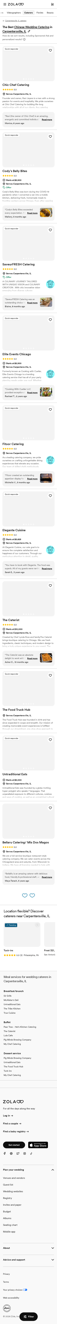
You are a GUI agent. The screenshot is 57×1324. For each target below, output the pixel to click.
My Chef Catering (12, 1044)
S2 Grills (7, 996)
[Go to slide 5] (33, 79)
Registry (7, 1198)
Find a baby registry (16, 1131)
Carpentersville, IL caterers (14, 21)
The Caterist (9, 1031)
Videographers (14, 12)
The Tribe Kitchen (12, 1008)
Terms (6, 1282)
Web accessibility (11, 1298)
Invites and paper (12, 1204)
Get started (14, 1145)
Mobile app (9, 1231)
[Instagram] (26, 1155)
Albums (7, 1218)
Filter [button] (28, 1317)
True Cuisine (10, 1013)
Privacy (6, 1274)
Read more (47, 119)
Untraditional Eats (12, 1004)
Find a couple (12, 1123)
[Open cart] (52, 4)
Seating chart (10, 1224)
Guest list (8, 1184)
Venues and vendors (14, 1178)
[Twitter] (19, 1155)
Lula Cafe (8, 1035)
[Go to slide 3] (28, 79)
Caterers (28, 12)
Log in (8, 1115)
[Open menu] (5, 4)
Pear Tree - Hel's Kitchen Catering (20, 1027)
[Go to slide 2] (26, 79)
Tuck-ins (8, 1071)
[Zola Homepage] (16, 4)
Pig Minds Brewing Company (17, 1039)
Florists (39, 12)
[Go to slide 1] (23, 79)
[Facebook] (6, 1155)
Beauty (50, 12)
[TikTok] (33, 1155)
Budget (7, 1211)
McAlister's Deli (11, 1000)
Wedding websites (13, 1191)
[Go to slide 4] (31, 79)
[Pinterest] (13, 1155)
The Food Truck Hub (13, 1066)
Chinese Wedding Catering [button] (31, 27)
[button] (16, 31)
